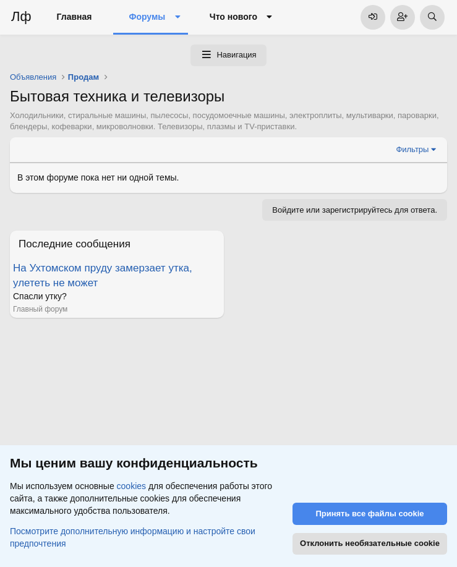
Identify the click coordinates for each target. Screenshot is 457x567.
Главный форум (40, 309)
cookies (131, 486)
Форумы (147, 17)
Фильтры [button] (412, 149)
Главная (74, 17)
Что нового (233, 17)
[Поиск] (432, 17)
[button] (177, 17)
